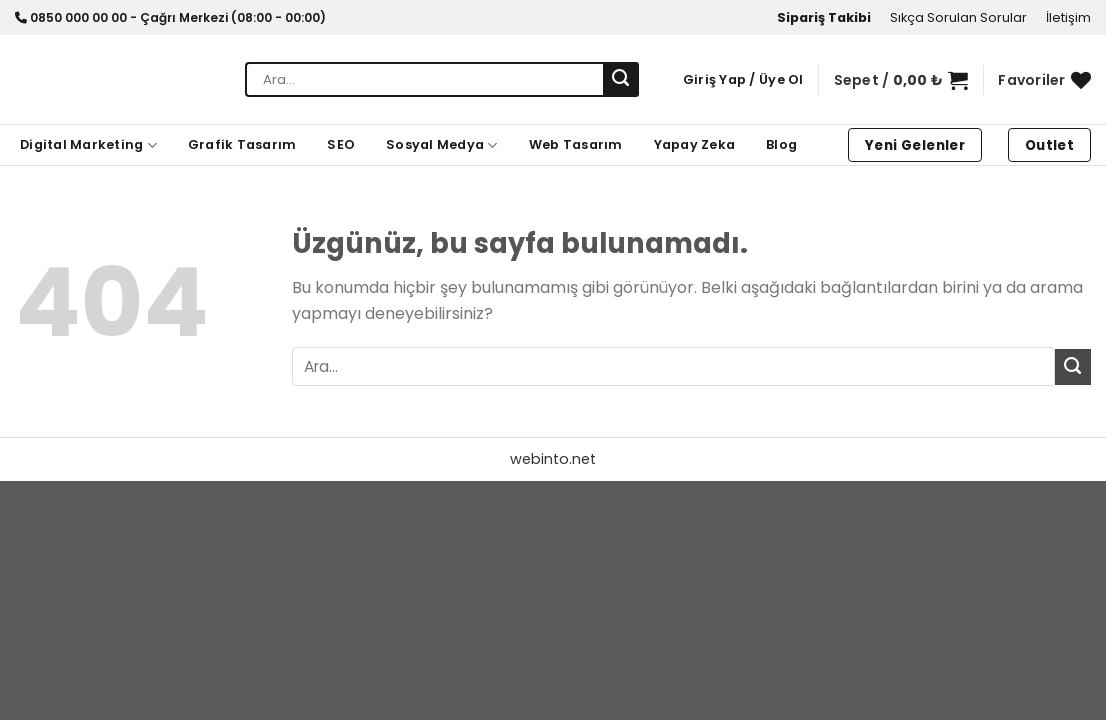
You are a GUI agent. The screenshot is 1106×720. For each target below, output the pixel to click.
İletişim (1068, 17)
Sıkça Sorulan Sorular (958, 17)
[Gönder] (621, 80)
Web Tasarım (576, 144)
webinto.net (553, 459)
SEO (341, 144)
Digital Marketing (88, 145)
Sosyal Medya (442, 145)
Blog (781, 144)
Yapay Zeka (695, 144)
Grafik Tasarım (242, 144)
